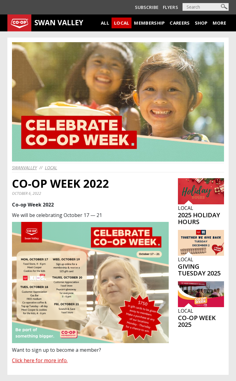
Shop (201, 23)
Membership (149, 23)
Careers (180, 23)
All (105, 23)
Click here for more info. (40, 360)
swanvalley (24, 167)
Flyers (170, 7)
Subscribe (147, 7)
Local (121, 23)
